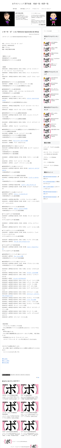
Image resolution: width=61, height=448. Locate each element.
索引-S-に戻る (5, 362)
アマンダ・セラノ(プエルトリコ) (22, 241)
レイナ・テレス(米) (31, 299)
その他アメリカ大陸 (6, 374)
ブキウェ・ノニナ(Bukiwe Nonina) (50, 158)
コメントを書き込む (21, 434)
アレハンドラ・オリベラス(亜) (20, 140)
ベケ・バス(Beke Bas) (49, 162)
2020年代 (23, 374)
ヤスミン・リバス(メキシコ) (20, 194)
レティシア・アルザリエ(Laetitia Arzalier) (51, 148)
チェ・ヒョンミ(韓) (18, 256)
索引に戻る (4, 358)
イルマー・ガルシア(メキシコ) (28, 184)
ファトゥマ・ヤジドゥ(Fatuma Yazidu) (51, 166)
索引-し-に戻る (5, 360)
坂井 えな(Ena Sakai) (48, 186)
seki (44, 193)
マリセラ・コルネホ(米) (32, 272)
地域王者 (28, 374)
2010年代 (18, 374)
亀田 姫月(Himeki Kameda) (49, 176)
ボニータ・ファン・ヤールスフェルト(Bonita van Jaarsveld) (51, 153)
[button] (58, 31)
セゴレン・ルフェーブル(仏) (20, 208)
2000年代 (13, 374)
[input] (51, 31)
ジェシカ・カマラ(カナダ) (19, 278)
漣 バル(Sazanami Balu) (49, 181)
